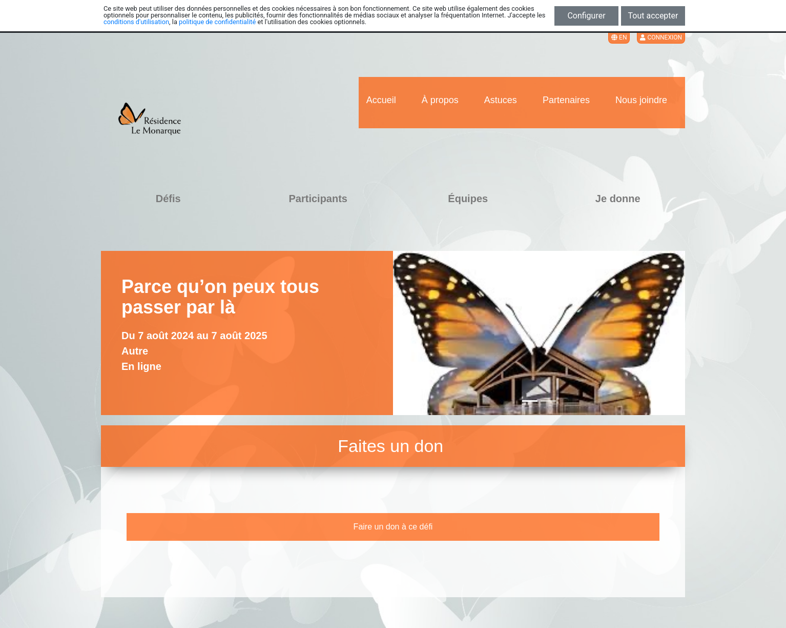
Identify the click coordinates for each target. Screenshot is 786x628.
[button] (407, 333)
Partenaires (566, 100)
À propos (440, 100)
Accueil (381, 100)
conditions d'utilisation (136, 22)
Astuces (500, 100)
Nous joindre (641, 100)
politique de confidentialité (217, 22)
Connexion (661, 37)
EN (619, 37)
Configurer (586, 16)
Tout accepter (653, 16)
